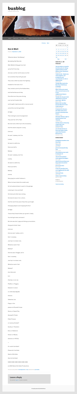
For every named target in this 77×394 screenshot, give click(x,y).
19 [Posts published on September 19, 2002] (62, 53)
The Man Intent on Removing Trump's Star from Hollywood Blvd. (62, 124)
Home (9, 38)
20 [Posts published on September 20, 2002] (63, 53)
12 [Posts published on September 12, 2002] (62, 51)
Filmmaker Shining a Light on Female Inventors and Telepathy (62, 118)
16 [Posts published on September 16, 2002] (56, 53)
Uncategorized (21, 369)
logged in (17, 380)
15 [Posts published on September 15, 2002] (67, 51)
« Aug (58, 59)
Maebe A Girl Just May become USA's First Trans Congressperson (62, 105)
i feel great (58, 144)
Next (48, 43)
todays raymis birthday (61, 175)
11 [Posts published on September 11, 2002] (60, 51)
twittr (25, 38)
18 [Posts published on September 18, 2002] (60, 53)
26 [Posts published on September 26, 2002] (62, 55)
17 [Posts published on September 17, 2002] (58, 53)
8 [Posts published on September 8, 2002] (67, 49)
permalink (37, 369)
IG (20, 38)
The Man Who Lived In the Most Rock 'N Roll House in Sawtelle (62, 85)
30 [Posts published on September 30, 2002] (56, 57)
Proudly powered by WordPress (38, 388)
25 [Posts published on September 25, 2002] (60, 55)
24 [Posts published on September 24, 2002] (58, 55)
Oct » (66, 59)
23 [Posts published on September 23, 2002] (56, 55)
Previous (43, 43)
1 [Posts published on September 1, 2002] (67, 47)
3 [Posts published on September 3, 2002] (58, 49)
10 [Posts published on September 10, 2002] (58, 51)
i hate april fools (59, 173)
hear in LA (15, 38)
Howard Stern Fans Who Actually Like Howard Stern (41, 38)
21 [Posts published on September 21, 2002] (65, 53)
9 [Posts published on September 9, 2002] (56, 51)
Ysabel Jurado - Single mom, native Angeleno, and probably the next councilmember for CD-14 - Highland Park (62, 77)
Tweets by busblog (60, 184)
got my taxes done (60, 165)
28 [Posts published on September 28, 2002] (65, 55)
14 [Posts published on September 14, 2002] (65, 51)
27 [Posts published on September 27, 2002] (63, 55)
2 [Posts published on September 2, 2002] (56, 49)
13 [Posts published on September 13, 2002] (63, 51)
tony (27, 369)
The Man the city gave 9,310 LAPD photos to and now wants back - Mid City (62, 98)
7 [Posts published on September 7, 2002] (65, 49)
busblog (16, 8)
